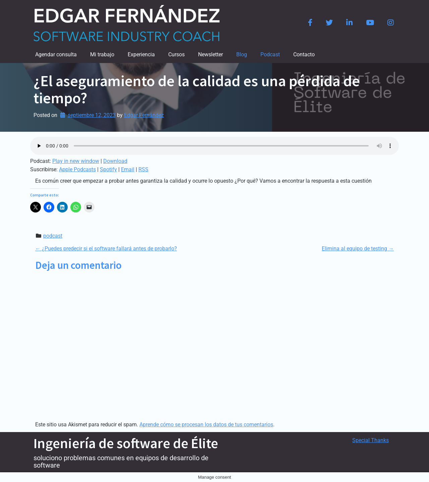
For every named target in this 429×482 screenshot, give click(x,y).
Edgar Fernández (144, 115)
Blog (241, 54)
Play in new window (75, 161)
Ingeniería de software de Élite (126, 443)
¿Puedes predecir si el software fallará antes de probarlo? (106, 248)
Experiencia (141, 54)
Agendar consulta (56, 54)
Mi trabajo (102, 54)
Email (127, 169)
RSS (143, 169)
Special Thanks (370, 440)
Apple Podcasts (77, 169)
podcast (52, 236)
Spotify (108, 169)
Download (115, 161)
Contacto (304, 54)
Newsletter (210, 54)
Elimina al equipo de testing (358, 248)
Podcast (270, 54)
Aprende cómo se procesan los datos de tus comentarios (206, 424)
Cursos (176, 54)
